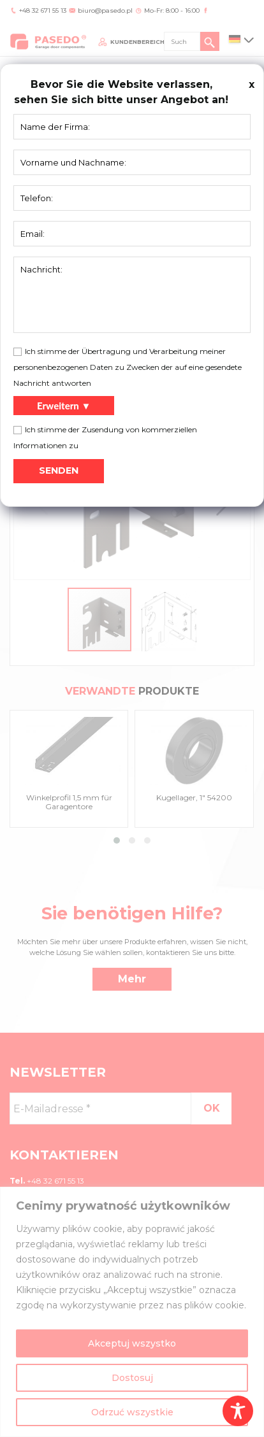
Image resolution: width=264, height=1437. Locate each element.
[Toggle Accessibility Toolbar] (237, 1410)
